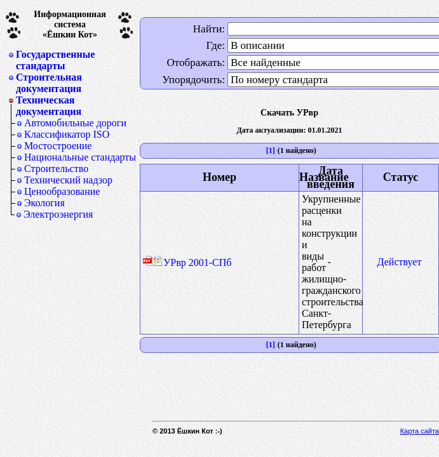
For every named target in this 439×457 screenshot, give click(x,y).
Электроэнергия (58, 214)
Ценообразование (62, 191)
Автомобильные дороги (75, 122)
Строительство (56, 168)
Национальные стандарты (80, 157)
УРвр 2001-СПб (192, 262)
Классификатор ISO (66, 134)
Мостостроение (57, 145)
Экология (44, 202)
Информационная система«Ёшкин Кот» (70, 24)
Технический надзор (68, 180)
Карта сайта (419, 431)
